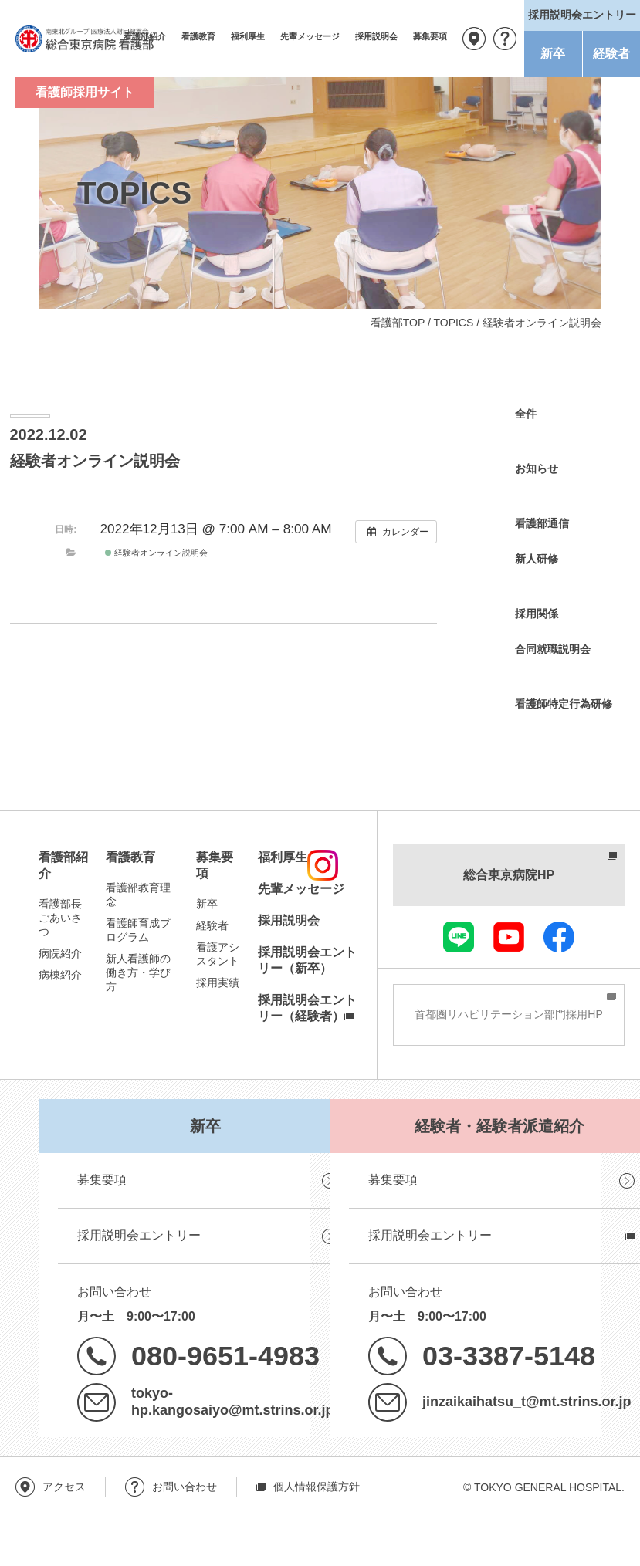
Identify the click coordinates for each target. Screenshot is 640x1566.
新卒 (552, 53)
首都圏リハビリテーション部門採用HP (508, 1014)
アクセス (474, 38)
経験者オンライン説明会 (156, 552)
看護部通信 (542, 523)
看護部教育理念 (138, 894)
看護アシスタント (217, 954)
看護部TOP (398, 322)
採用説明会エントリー (139, 1235)
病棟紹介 (60, 975)
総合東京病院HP (508, 874)
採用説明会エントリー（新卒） (307, 960)
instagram (322, 865)
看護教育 (198, 36)
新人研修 (536, 559)
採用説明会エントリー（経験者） (307, 1008)
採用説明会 (376, 36)
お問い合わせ (504, 38)
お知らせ (536, 468)
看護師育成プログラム (138, 930)
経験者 (611, 53)
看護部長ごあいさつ (60, 918)
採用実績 (217, 982)
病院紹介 (60, 953)
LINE (458, 937)
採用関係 (536, 613)
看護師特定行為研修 (563, 704)
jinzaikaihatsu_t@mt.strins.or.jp (526, 1401)
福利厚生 (248, 36)
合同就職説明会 (553, 649)
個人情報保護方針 (316, 1486)
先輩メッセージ (310, 36)
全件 (526, 414)
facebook (558, 937)
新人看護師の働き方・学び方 (138, 972)
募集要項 (430, 36)
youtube (508, 937)
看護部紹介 (63, 865)
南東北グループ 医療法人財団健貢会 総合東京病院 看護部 (84, 38)
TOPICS (453, 322)
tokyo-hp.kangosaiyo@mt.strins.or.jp (232, 1401)
